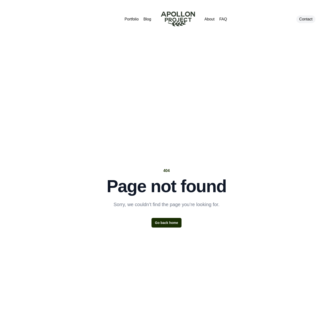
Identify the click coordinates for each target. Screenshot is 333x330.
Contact (305, 19)
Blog (147, 19)
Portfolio (132, 19)
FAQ (223, 19)
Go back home (166, 223)
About (210, 19)
